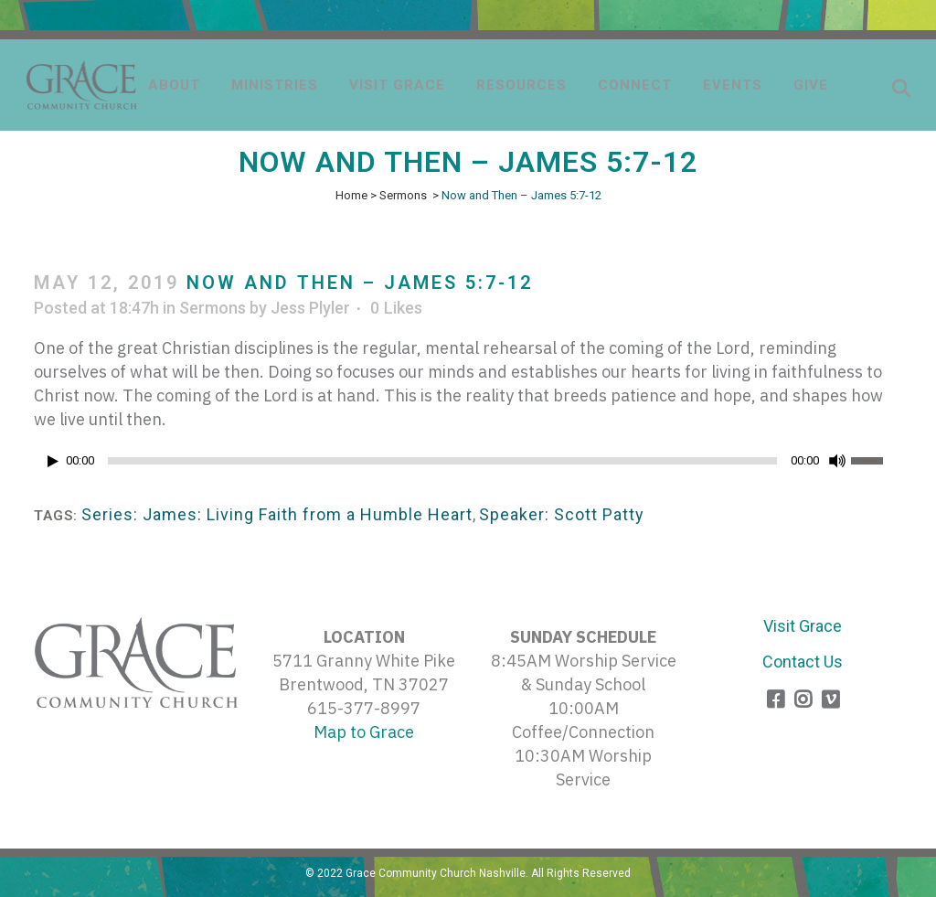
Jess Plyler (310, 307)
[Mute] (837, 461)
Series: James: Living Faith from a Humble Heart (277, 514)
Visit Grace (802, 625)
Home (351, 195)
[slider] (442, 461)
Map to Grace (364, 731)
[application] (468, 465)
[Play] (53, 461)
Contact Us (802, 661)
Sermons (403, 195)
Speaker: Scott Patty (561, 514)
